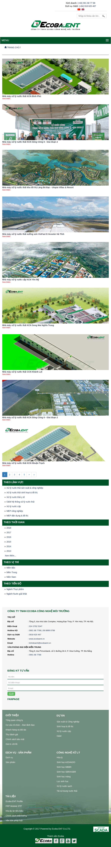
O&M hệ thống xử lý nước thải (20, 502)
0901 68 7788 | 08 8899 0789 (42, 630)
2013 (9, 551)
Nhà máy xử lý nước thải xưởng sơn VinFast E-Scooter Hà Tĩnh (33, 234)
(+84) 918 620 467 (87, 6)
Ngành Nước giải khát (17, 594)
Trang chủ (11, 47)
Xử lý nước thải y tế (16, 497)
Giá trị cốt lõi (11, 744)
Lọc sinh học (63, 781)
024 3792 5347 (35, 626)
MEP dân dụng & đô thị (17, 515)
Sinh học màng (64, 776)
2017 (9, 532)
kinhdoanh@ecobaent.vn (40, 643)
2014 (9, 546)
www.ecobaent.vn (37, 639)
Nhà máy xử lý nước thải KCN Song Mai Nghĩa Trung (28, 325)
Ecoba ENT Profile (14, 801)
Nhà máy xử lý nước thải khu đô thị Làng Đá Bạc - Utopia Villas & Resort (38, 187)
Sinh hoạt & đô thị (65, 726)
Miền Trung (12, 572)
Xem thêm (6, 99)
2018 (9, 528)
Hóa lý (60, 757)
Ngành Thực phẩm (15, 589)
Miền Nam (11, 577)
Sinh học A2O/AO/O (66, 762)
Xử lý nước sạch (64, 786)
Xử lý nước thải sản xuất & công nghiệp (25, 488)
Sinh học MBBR (64, 767)
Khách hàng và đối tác (16, 730)
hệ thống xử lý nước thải (68, 845)
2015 (9, 542)
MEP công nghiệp (15, 511)
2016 (9, 537)
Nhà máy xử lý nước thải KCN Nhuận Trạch (23, 463)
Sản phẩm (10, 762)
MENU (5, 40)
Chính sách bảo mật (15, 739)
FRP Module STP (14, 806)
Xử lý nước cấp (14, 506)
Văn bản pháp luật (14, 820)
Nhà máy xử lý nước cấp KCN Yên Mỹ (20, 279)
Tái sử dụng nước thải (67, 791)
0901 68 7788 (35, 655)
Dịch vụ (9, 757)
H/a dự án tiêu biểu (14, 811)
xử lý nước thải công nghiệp (44, 845)
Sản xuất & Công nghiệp (68, 721)
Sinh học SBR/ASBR (66, 772)
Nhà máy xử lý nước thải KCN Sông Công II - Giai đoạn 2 (30, 142)
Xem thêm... (10, 555)
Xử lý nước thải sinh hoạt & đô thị (22, 492)
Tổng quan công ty (14, 720)
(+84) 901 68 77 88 (86, 3)
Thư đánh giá (12, 734)
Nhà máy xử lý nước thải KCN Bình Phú (21, 96)
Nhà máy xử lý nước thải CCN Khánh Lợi (22, 372)
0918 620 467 (35, 634)
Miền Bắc (11, 568)
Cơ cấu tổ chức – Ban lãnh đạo (20, 725)
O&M (59, 736)
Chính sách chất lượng (16, 815)
